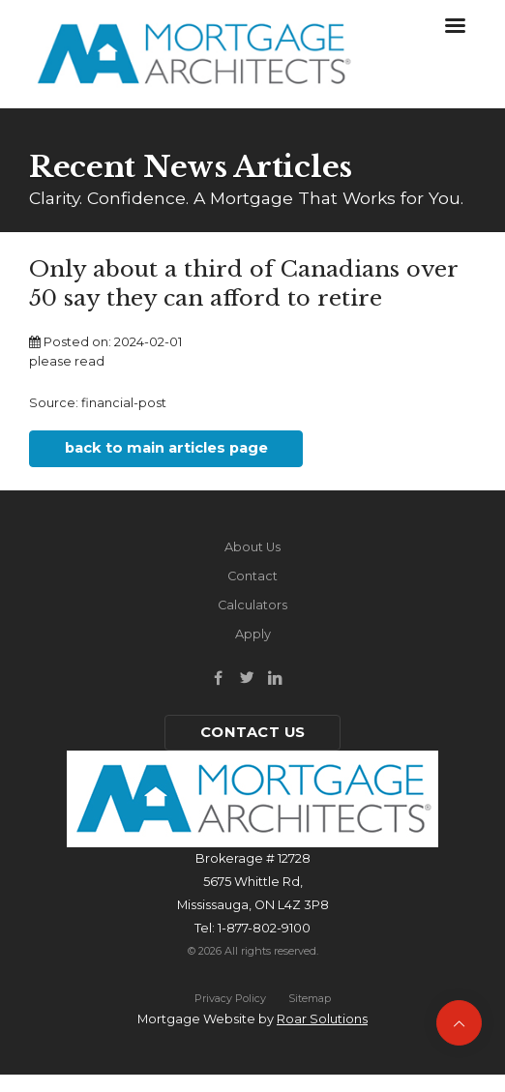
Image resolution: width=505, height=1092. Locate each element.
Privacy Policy (230, 998)
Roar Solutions (322, 1019)
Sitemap (309, 998)
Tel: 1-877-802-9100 (252, 928)
